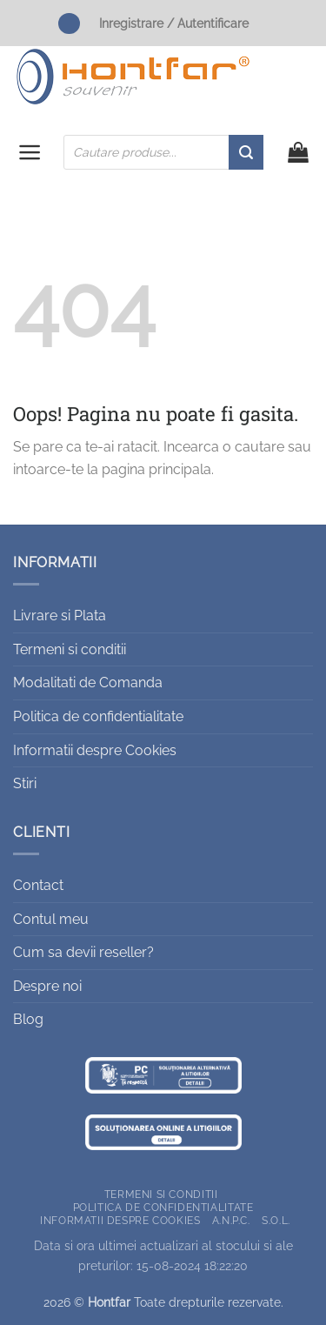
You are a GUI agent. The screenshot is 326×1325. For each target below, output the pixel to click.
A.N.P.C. (231, 1220)
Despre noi (47, 986)
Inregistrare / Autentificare (174, 23)
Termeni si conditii (69, 649)
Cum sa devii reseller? (83, 952)
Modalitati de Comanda (88, 682)
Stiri (25, 783)
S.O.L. (276, 1220)
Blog (28, 1019)
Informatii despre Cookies (94, 750)
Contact (38, 885)
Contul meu (51, 919)
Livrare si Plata (59, 615)
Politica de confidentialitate (98, 716)
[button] (30, 152)
